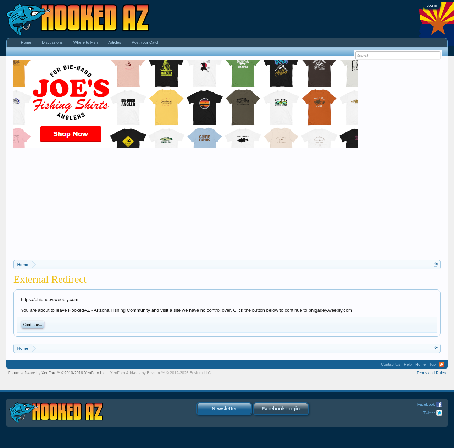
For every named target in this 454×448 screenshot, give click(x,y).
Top (432, 364)
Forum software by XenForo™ (57, 373)
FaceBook (426, 404)
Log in (431, 5)
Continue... (32, 324)
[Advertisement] (227, 206)
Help (408, 364)
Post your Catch (145, 42)
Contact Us (390, 364)
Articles (114, 42)
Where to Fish (85, 42)
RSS (441, 364)
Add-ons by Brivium (161, 373)
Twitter (429, 413)
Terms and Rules (431, 373)
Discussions (52, 42)
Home (26, 42)
